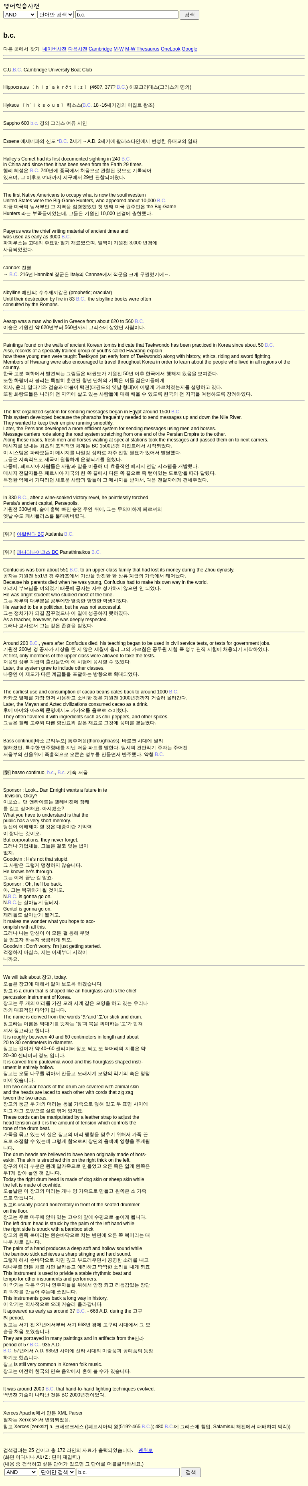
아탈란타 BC (30, 534)
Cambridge (100, 49)
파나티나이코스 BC (38, 552)
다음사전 (77, 49)
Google (189, 49)
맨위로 (145, 1450)
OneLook (170, 49)
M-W (118, 49)
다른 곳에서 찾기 (21, 49)
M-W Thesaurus (142, 49)
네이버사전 (55, 49)
